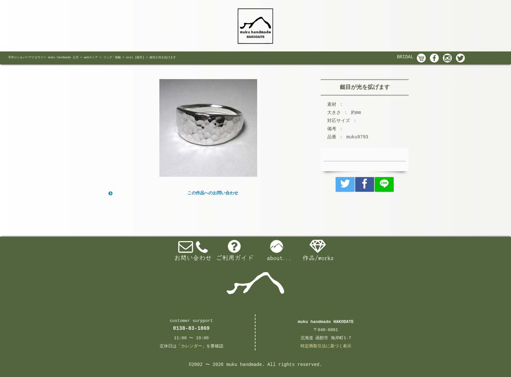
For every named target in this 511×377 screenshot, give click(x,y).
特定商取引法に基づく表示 (325, 346)
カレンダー (191, 346)
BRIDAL (405, 57)
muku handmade (244, 364)
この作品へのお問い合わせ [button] (172, 193)
